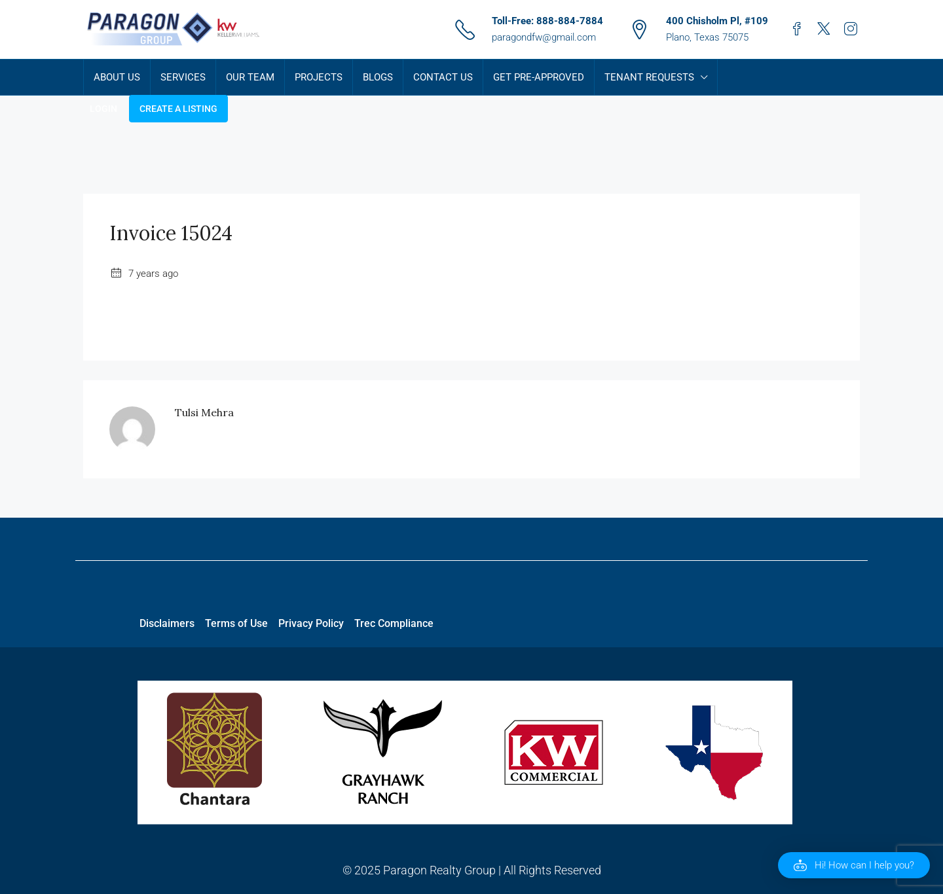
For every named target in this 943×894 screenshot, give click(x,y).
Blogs (378, 77)
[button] (854, 865)
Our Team (250, 77)
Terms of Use (236, 623)
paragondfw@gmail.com (544, 37)
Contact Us (443, 77)
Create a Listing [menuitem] (178, 108)
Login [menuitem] (103, 108)
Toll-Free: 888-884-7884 (547, 21)
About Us (117, 77)
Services (183, 77)
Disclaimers (166, 623)
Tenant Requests (649, 77)
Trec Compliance (394, 623)
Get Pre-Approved (538, 77)
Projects (318, 77)
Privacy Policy (311, 623)
